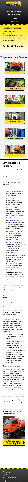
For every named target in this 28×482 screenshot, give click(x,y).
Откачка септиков (10, 220)
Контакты (14, 22)
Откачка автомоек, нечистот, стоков (15, 255)
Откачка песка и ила (11, 231)
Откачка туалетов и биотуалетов (14, 242)
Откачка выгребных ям (12, 198)
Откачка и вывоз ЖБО (11, 207)
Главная (14, 18)
